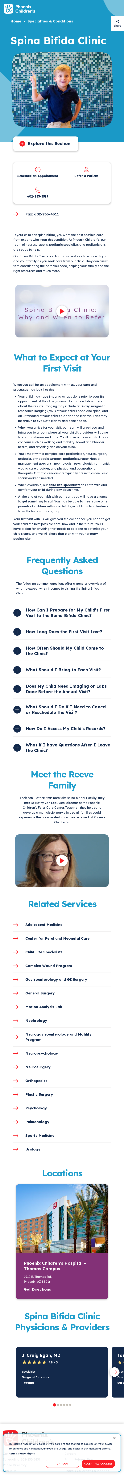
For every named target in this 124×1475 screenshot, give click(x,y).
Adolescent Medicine (43, 924)
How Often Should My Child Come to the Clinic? (65, 650)
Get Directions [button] (37, 1289)
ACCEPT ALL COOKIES (98, 1463)
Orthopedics (36, 1080)
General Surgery (40, 993)
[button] (54, 1404)
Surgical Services (35, 1377)
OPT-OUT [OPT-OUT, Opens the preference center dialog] (62, 1463)
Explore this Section (49, 143)
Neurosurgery (38, 1067)
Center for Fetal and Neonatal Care (57, 938)
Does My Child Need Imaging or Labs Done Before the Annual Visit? (66, 688)
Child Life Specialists (44, 952)
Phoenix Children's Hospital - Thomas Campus (55, 1266)
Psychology (36, 1108)
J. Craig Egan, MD (41, 1355)
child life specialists (65, 485)
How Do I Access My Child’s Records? (65, 728)
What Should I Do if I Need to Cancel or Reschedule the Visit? (66, 709)
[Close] (114, 1438)
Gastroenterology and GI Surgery (56, 979)
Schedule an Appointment (37, 176)
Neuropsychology (41, 1053)
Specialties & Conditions (50, 21)
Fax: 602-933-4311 (42, 214)
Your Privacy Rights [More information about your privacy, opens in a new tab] (22, 1453)
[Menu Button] (116, 9)
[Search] (105, 9)
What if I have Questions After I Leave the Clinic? (68, 747)
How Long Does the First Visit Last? (64, 631)
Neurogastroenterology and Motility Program (58, 1037)
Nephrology (36, 1020)
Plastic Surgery (39, 1094)
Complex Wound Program (48, 965)
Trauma (28, 1382)
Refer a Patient (86, 176)
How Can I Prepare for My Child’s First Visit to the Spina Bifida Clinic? (68, 612)
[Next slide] (114, 1372)
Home (15, 21)
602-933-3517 (37, 196)
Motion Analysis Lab (43, 1007)
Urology (32, 1149)
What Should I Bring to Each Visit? (63, 669)
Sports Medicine (39, 1135)
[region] (62, 1453)
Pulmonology (37, 1121)
